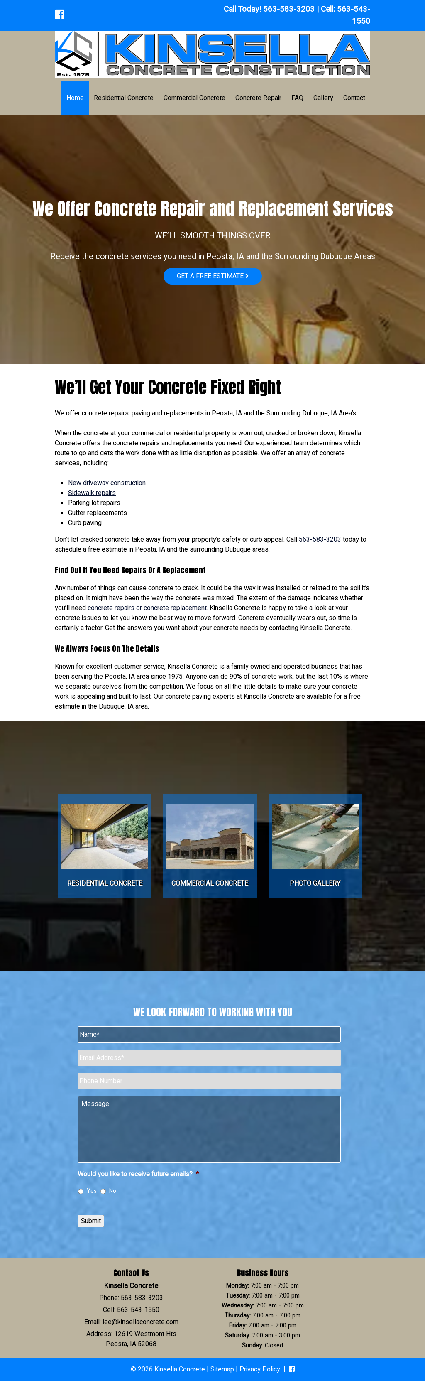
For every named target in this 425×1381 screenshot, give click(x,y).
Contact (354, 98)
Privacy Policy (259, 1369)
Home (75, 98)
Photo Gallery (315, 883)
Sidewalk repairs (92, 493)
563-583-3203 (289, 9)
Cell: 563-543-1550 (131, 1310)
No (112, 1191)
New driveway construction (107, 483)
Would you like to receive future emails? (138, 1174)
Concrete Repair (258, 98)
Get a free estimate (213, 276)
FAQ (297, 98)
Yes (92, 1191)
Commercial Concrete (194, 98)
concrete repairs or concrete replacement (147, 608)
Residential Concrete (124, 98)
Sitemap (222, 1369)
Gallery (323, 98)
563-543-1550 (353, 15)
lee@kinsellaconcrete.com (140, 1322)
